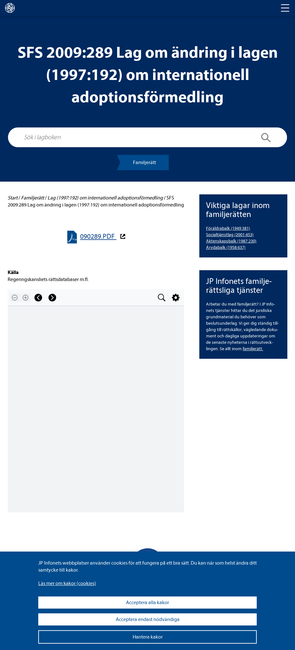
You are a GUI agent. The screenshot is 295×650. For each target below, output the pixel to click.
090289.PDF (98, 237)
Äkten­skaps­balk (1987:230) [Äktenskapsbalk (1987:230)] (231, 241)
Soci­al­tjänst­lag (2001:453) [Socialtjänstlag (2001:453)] (230, 234)
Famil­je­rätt (144, 162)
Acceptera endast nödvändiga (148, 619)
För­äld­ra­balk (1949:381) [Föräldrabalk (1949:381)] (228, 228)
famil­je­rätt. (253, 348)
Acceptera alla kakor (147, 602)
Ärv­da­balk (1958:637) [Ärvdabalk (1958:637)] (226, 247)
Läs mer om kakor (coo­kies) (67, 583)
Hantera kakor (148, 637)
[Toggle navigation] (285, 8)
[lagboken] (10, 8)
